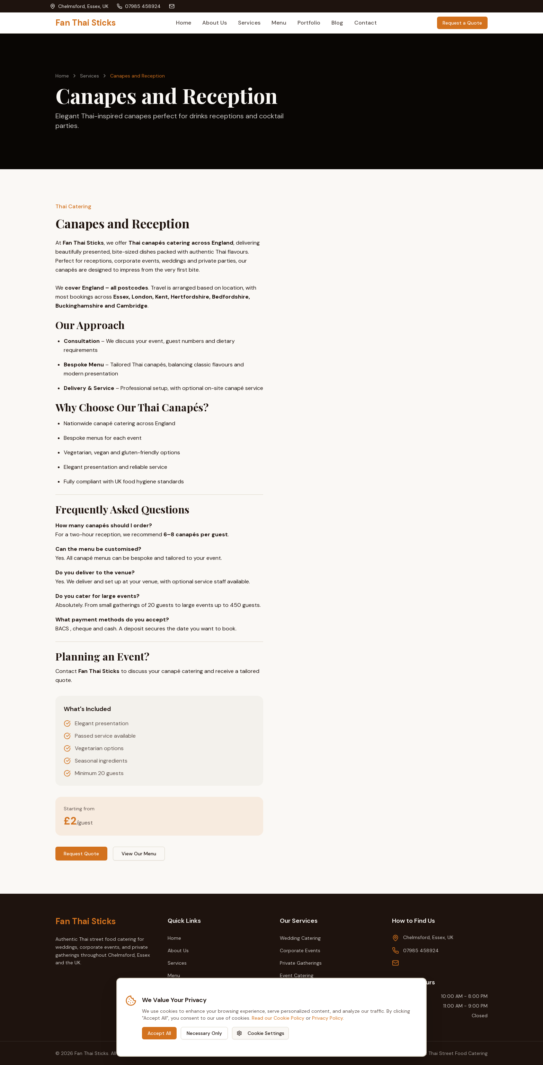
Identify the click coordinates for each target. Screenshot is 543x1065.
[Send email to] (173, 6)
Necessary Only (204, 1033)
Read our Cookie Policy (278, 1018)
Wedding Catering (300, 938)
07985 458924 (421, 950)
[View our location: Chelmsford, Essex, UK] (79, 6)
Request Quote (81, 853)
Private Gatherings (301, 963)
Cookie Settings (260, 1033)
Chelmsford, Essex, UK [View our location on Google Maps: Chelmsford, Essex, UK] (428, 937)
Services (249, 22)
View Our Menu (139, 853)
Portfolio (308, 22)
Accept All (159, 1033)
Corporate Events (300, 950)
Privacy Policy (327, 1018)
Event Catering (296, 975)
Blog (337, 22)
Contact (365, 22)
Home (183, 22)
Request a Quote (462, 23)
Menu (279, 22)
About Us (214, 22)
